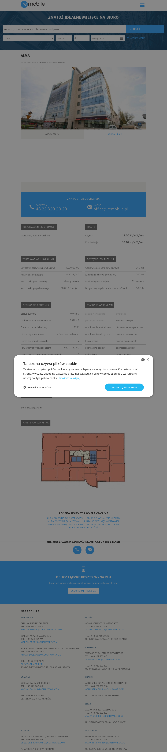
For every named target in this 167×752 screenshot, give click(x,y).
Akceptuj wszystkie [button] (123, 387)
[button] (37, 387)
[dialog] (83, 376)
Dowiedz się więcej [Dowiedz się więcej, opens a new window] (70, 377)
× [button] (147, 359)
